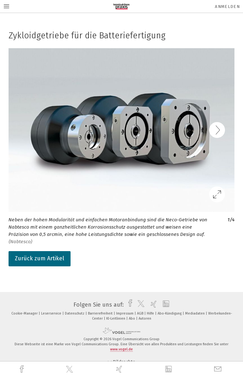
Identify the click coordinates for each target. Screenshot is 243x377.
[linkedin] (169, 369)
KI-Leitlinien (116, 318)
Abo (132, 318)
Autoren (145, 318)
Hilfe (151, 313)
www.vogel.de (121, 349)
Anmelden (227, 6)
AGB (140, 313)
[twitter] (70, 369)
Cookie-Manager (25, 313)
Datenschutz (75, 313)
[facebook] (22, 369)
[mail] (218, 369)
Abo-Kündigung (170, 313)
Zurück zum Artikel (39, 258)
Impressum (125, 313)
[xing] (119, 369)
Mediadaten (195, 313)
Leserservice (51, 313)
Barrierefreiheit (101, 313)
